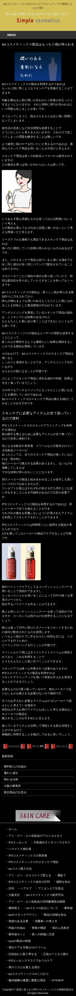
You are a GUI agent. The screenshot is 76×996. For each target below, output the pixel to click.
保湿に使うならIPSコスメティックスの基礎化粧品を (45, 989)
